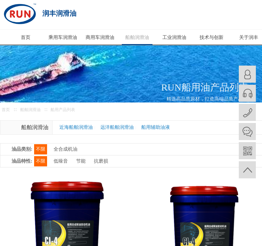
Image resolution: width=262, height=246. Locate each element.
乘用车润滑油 (62, 37)
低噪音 (61, 161)
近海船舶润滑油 (76, 127)
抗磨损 (101, 161)
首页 (25, 37)
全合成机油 (65, 149)
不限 (40, 149)
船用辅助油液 (155, 127)
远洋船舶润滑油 (117, 127)
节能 (81, 161)
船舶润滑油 (137, 37)
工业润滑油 (174, 37)
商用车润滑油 (100, 37)
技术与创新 (211, 37)
